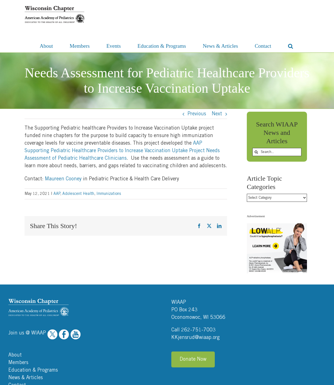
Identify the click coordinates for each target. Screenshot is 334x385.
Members (18, 318)
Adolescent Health (78, 194)
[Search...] (276, 152)
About (15, 311)
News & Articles (25, 333)
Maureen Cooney (63, 178)
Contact (17, 341)
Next (217, 113)
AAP (56, 194)
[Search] (256, 152)
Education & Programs (33, 326)
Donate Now (193, 315)
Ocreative (317, 379)
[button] (290, 45)
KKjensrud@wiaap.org (195, 293)
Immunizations (108, 194)
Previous (196, 113)
